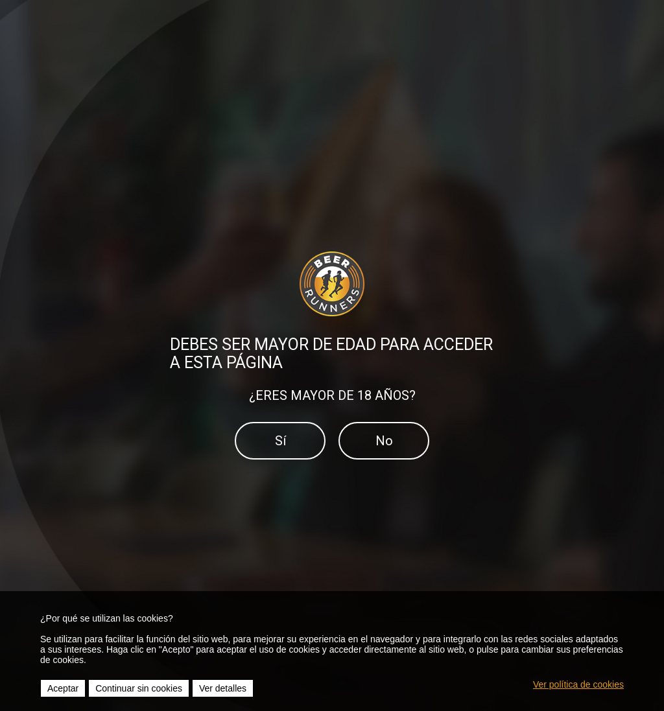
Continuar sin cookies (138, 688)
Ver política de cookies (578, 684)
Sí (280, 441)
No (384, 441)
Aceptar (62, 688)
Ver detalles (222, 688)
